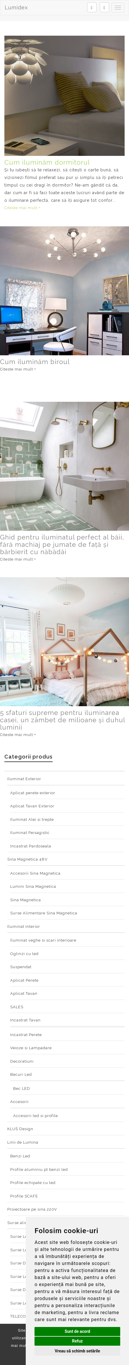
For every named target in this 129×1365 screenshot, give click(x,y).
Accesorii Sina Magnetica (35, 873)
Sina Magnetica (25, 900)
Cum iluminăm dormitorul (47, 162)
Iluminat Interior (23, 926)
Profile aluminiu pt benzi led (39, 1169)
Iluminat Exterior (24, 779)
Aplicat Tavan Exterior (32, 806)
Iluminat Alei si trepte (32, 819)
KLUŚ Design (20, 1129)
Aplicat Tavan (23, 993)
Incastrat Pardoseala (30, 846)
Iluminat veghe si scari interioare (43, 940)
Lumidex (16, 7)
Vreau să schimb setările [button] (77, 1351)
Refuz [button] (77, 1341)
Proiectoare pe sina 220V (32, 1209)
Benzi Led (20, 1156)
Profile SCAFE (24, 1196)
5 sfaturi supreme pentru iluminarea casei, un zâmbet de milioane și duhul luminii (62, 720)
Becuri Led (21, 1074)
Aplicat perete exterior (32, 793)
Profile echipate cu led (33, 1182)
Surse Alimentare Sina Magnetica (43, 913)
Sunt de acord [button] (77, 1331)
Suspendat (21, 967)
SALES (16, 1007)
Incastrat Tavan (25, 1020)
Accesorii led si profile (35, 1116)
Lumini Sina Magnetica (33, 886)
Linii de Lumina (22, 1142)
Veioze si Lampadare (31, 1048)
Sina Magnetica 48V (27, 859)
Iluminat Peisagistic (30, 832)
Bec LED (21, 1088)
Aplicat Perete (24, 980)
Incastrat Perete (26, 1035)
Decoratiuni (22, 1061)
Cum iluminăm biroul (35, 362)
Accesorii (19, 1101)
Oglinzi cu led (24, 954)
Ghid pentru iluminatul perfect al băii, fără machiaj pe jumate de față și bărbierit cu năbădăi (62, 544)
